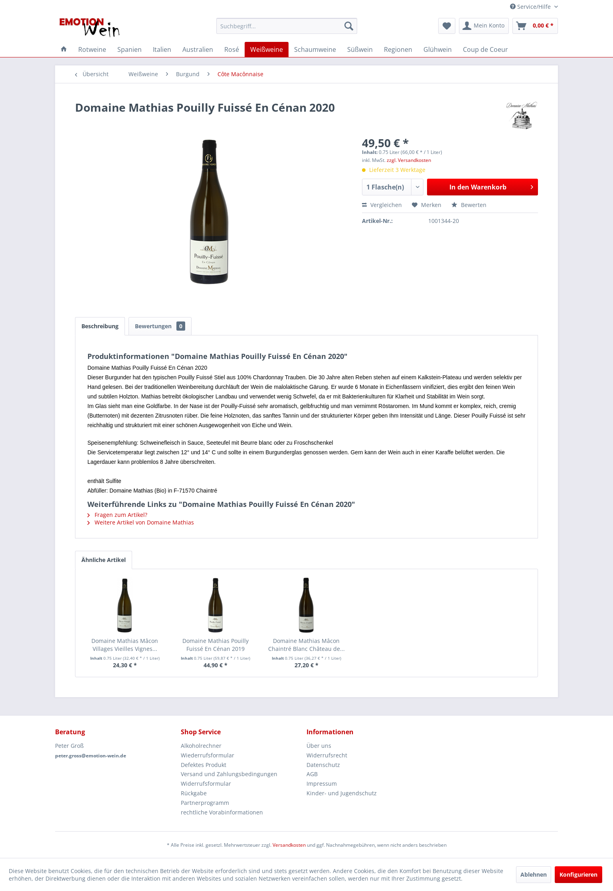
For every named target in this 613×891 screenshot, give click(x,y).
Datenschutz (323, 765)
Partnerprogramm (205, 802)
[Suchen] (348, 26)
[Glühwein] (437, 49)
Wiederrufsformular (207, 755)
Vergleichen (382, 205)
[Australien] (198, 49)
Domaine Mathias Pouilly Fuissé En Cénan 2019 (215, 644)
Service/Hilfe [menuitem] (531, 6)
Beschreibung (100, 326)
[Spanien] (129, 49)
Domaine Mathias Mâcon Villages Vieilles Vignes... (124, 644)
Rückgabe (194, 793)
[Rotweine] (92, 49)
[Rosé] (232, 49)
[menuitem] (286, 26)
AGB (312, 774)
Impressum (321, 783)
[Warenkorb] (535, 26)
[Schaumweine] (315, 49)
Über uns (318, 745)
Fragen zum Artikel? (117, 514)
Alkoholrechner (201, 745)
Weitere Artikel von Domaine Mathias (140, 522)
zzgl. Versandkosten (409, 160)
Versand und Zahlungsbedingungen (229, 774)
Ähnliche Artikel (103, 560)
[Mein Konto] (484, 26)
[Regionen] (398, 49)
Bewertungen (160, 326)
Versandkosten (289, 845)
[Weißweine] (267, 49)
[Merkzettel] (446, 26)
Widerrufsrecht (326, 755)
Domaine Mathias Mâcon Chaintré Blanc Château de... (306, 644)
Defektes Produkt (203, 765)
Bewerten (468, 205)
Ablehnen (533, 874)
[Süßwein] (360, 49)
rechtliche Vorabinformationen (222, 812)
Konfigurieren (578, 874)
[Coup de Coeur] (485, 49)
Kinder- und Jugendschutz (341, 793)
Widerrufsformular (206, 783)
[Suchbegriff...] (286, 26)
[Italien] (162, 49)
